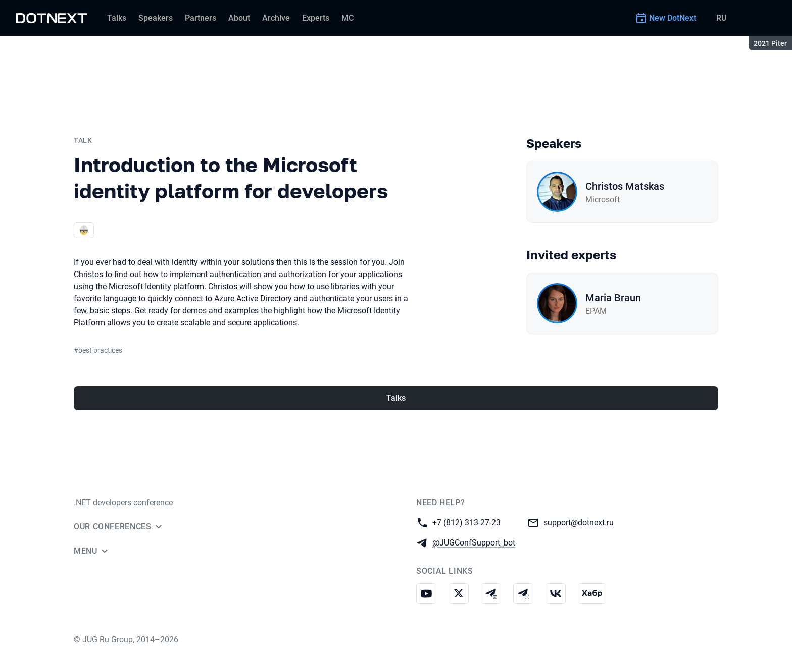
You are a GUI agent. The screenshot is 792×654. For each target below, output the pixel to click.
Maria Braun (613, 298)
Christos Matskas (624, 186)
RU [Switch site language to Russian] (721, 18)
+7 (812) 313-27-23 (466, 522)
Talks (396, 398)
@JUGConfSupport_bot (473, 542)
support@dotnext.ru (578, 522)
